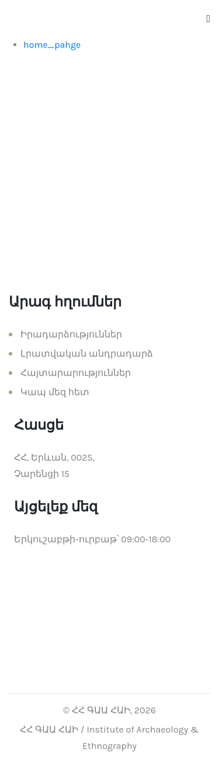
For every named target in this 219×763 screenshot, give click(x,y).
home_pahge (52, 44)
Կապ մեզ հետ (54, 392)
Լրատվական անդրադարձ (86, 353)
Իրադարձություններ (71, 334)
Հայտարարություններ (75, 372)
